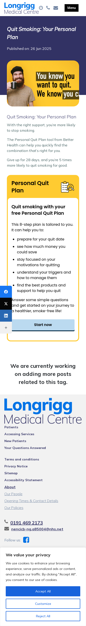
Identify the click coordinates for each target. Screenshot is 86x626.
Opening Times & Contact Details (31, 500)
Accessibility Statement (23, 480)
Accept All (43, 591)
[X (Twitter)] (6, 304)
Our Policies (13, 507)
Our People (13, 494)
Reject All (43, 616)
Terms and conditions (21, 459)
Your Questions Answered (25, 448)
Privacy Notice (16, 466)
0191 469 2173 (26, 523)
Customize (43, 604)
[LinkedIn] (6, 316)
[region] (43, 586)
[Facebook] (6, 292)
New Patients (15, 441)
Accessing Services (19, 434)
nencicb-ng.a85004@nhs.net (37, 529)
